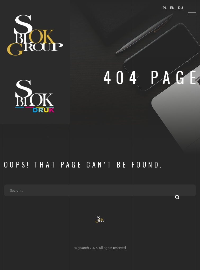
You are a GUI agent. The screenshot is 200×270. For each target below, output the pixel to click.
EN (172, 8)
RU (180, 8)
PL (164, 8)
